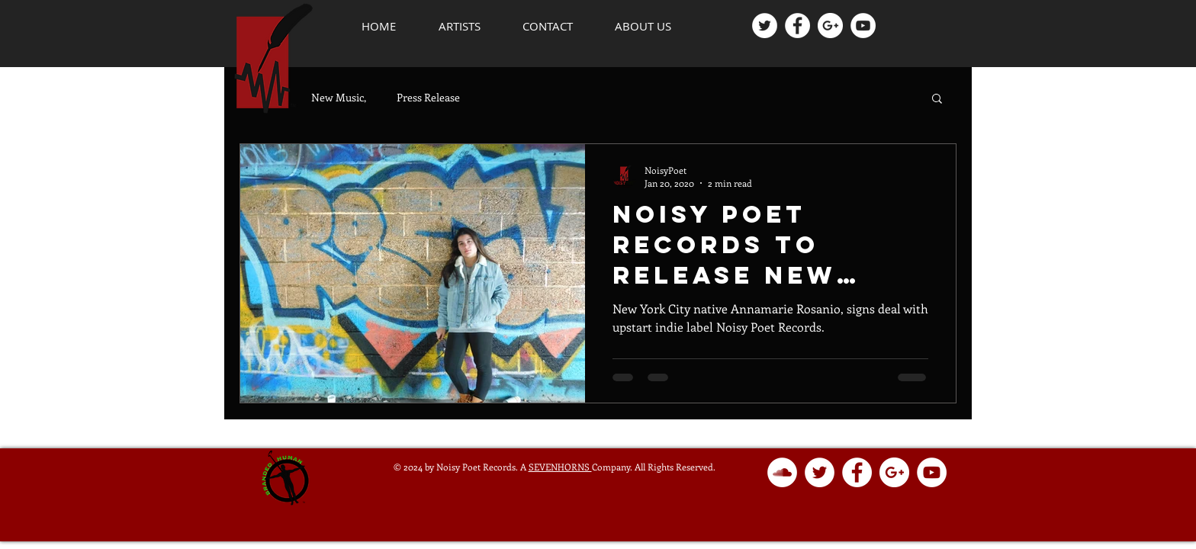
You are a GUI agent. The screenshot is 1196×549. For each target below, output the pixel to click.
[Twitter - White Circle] (764, 25)
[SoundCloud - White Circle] (782, 472)
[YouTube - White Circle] (863, 25)
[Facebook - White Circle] (797, 25)
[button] (459, 25)
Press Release (428, 97)
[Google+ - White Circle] (830, 25)
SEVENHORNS (560, 467)
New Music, (338, 97)
